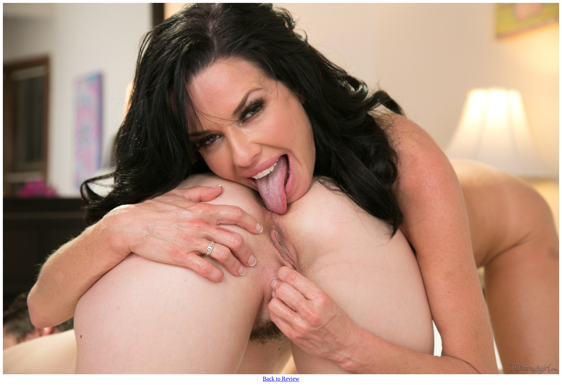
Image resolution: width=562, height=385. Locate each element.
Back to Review (281, 379)
